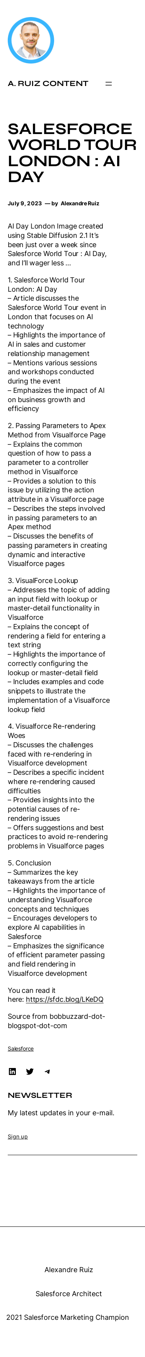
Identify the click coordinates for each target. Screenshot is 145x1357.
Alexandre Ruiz (68, 1270)
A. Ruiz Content (48, 83)
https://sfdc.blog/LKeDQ (65, 999)
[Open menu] (108, 83)
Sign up (18, 1136)
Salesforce (21, 1048)
